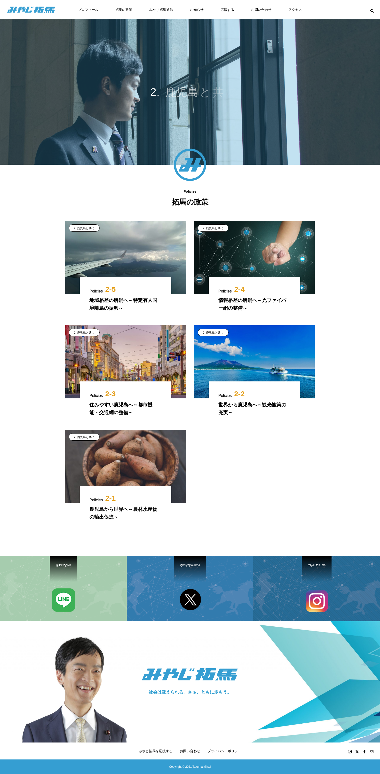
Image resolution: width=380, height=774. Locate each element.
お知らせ (197, 10)
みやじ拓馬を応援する (156, 751)
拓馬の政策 (123, 10)
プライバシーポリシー (224, 751)
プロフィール (88, 10)
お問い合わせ (261, 10)
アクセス (295, 10)
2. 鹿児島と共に (84, 228)
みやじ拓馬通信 (161, 10)
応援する (227, 10)
